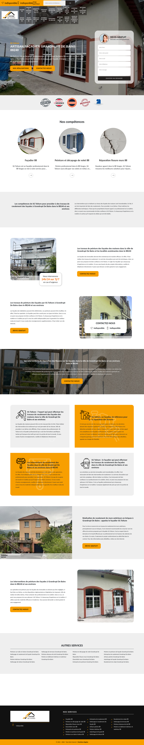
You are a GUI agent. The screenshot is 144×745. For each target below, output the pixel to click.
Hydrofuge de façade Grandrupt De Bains (116, 659)
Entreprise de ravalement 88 (122, 8)
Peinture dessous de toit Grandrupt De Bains (55, 654)
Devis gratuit (19, 331)
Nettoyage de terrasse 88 (95, 14)
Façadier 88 (27, 9)
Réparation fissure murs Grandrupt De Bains (86, 657)
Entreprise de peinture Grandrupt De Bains (85, 662)
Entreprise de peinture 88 (81, 8)
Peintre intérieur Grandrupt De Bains (21, 659)
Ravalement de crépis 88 (81, 14)
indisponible (18, 3)
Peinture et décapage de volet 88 (41, 8)
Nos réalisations (21, 69)
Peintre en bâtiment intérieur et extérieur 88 (122, 14)
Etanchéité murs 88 (68, 9)
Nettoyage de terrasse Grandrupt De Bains (54, 652)
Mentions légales (83, 742)
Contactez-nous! (44, 69)
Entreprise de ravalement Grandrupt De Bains (117, 654)
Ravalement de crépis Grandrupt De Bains (116, 662)
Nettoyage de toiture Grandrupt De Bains (22, 662)
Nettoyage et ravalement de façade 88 (136, 9)
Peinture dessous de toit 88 (108, 14)
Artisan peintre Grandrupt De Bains (114, 657)
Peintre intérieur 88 (40, 14)
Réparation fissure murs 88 (54, 8)
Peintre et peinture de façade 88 (95, 8)
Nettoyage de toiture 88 (68, 14)
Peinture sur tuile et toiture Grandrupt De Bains (24, 652)
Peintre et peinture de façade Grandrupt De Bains (119, 652)
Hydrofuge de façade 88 (54, 14)
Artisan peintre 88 (27, 14)
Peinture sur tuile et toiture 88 (108, 8)
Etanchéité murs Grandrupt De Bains (84, 659)
